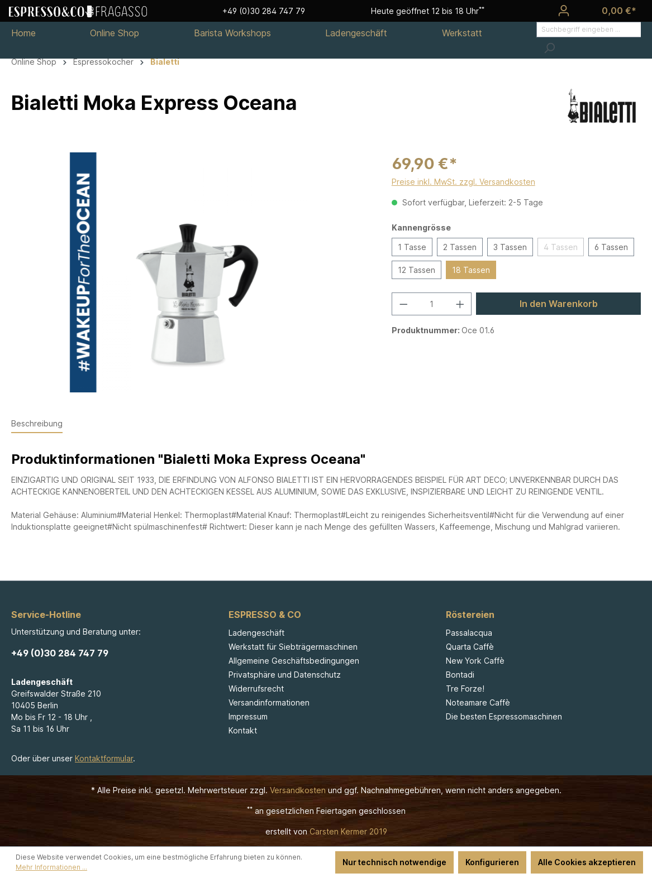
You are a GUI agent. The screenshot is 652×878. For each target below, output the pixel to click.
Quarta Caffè (470, 646)
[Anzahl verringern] (403, 303)
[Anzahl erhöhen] (460, 303)
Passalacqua (469, 632)
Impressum (248, 716)
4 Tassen (561, 247)
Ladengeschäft (256, 632)
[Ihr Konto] (564, 10)
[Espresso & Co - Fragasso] (78, 10)
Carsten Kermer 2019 (348, 831)
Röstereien (470, 614)
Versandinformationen (269, 702)
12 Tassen (416, 270)
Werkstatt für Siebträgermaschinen (293, 646)
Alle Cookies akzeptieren (587, 862)
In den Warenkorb (559, 303)
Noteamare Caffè (478, 702)
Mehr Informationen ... (51, 867)
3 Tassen (510, 247)
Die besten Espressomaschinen (504, 716)
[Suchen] (549, 48)
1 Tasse (412, 247)
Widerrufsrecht (256, 688)
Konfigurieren (492, 862)
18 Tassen (471, 270)
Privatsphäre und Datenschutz (285, 674)
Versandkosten (298, 790)
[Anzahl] (431, 303)
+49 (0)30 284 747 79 (59, 653)
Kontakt (243, 730)
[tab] (37, 424)
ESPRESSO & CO (265, 614)
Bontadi (460, 674)
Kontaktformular (104, 758)
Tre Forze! (465, 688)
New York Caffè (475, 660)
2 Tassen (460, 247)
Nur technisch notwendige (394, 862)
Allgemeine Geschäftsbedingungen (294, 660)
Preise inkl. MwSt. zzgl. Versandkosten (463, 181)
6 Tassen (611, 247)
